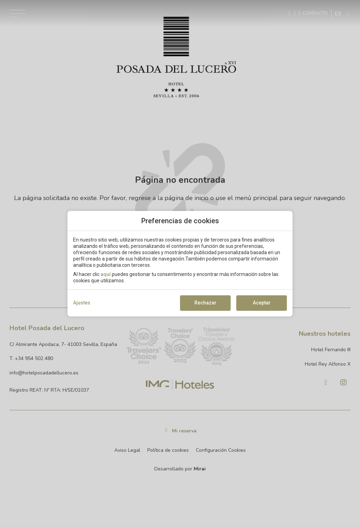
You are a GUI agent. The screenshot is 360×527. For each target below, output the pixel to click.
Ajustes (81, 303)
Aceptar (262, 303)
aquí (106, 274)
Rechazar (205, 303)
